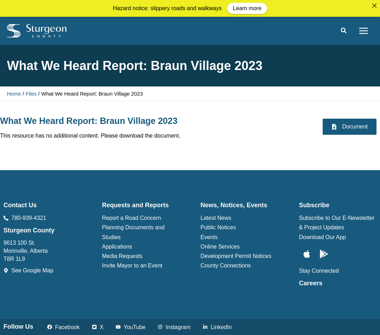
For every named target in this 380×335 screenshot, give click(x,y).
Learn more (247, 8)
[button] (344, 30)
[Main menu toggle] (363, 29)
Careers (310, 282)
